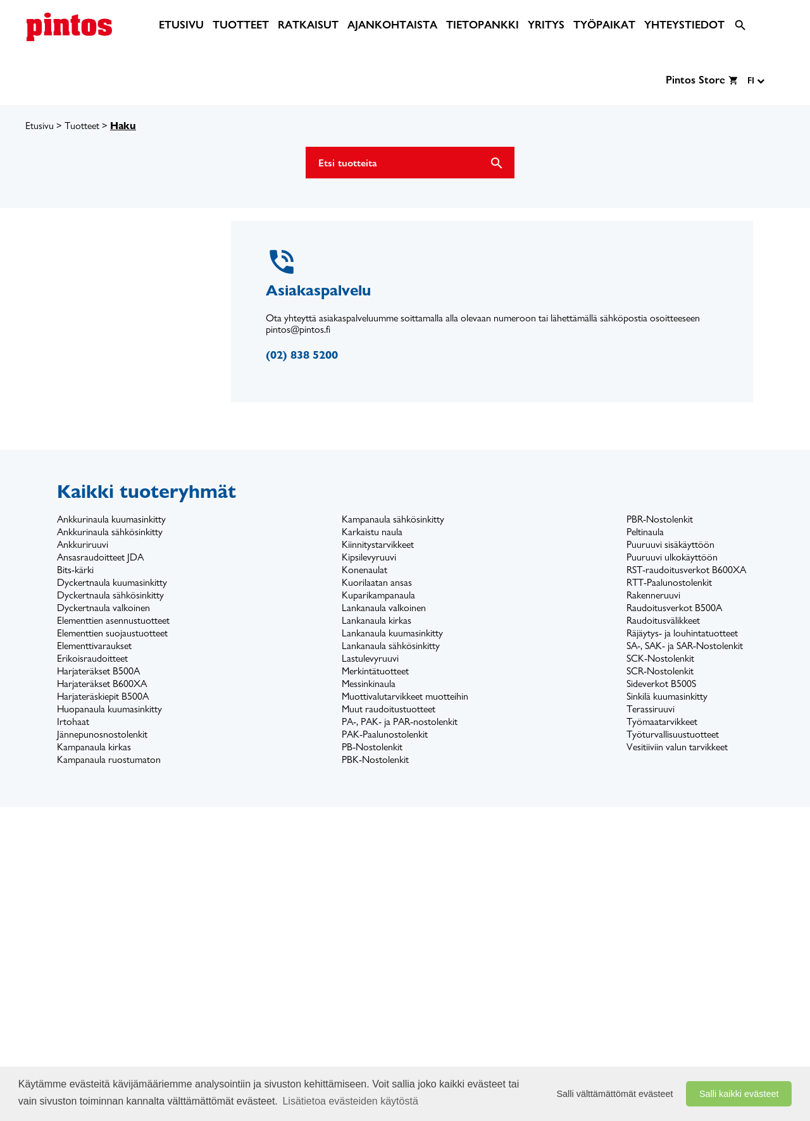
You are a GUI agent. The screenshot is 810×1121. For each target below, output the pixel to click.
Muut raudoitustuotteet (388, 709)
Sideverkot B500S (661, 684)
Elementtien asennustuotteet (113, 620)
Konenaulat (364, 570)
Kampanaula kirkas (94, 747)
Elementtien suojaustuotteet (112, 633)
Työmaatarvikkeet (661, 721)
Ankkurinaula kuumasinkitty (111, 519)
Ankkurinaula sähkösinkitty (110, 532)
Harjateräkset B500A (98, 671)
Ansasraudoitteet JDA (100, 557)
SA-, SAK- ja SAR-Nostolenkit (684, 646)
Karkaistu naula (372, 532)
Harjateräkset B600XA (102, 684)
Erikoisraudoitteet (92, 658)
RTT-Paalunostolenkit (669, 582)
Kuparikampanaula (378, 595)
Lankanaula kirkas (376, 620)
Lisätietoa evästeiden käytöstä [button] (350, 1101)
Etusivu (39, 126)
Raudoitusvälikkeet (663, 620)
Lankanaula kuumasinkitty (392, 633)
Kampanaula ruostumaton (109, 759)
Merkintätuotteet (375, 671)
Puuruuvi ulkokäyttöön (672, 557)
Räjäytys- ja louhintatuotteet (682, 633)
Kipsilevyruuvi (369, 557)
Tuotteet (82, 126)
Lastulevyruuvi (370, 658)
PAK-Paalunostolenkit (385, 734)
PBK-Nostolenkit (375, 759)
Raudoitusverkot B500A (674, 608)
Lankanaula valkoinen (384, 608)
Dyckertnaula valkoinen (103, 608)
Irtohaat (73, 721)
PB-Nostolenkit (372, 747)
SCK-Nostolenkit (660, 658)
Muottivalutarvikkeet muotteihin (405, 696)
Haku (123, 125)
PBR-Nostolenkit (659, 519)
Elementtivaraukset (94, 646)
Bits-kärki (75, 570)
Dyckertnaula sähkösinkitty (110, 595)
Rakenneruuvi (653, 595)
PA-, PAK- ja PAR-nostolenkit (400, 721)
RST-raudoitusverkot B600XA (686, 570)
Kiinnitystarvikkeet (378, 544)
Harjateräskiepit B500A (103, 696)
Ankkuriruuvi (82, 544)
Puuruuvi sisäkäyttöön (670, 544)
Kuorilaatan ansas (377, 582)
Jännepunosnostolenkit (102, 734)
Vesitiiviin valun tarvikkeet (677, 747)
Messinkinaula (369, 684)
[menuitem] (181, 25)
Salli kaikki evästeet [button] (739, 1094)
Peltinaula (645, 532)
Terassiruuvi (650, 709)
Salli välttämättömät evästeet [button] (615, 1094)
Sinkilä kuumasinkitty (666, 696)
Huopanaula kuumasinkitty (109, 709)
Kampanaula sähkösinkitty (393, 519)
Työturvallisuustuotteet (672, 734)
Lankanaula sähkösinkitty (391, 646)
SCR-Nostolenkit (660, 671)
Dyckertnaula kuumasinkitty (112, 582)
